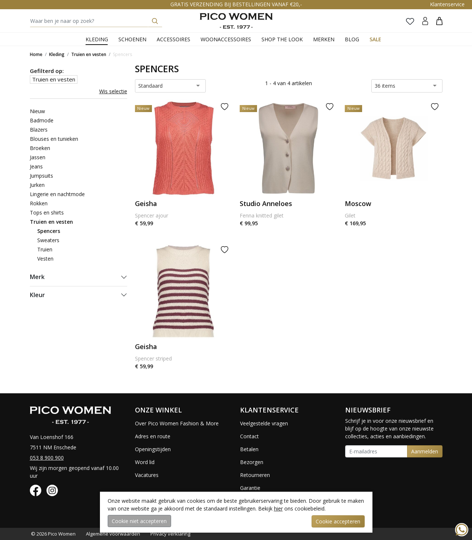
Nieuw (37, 111)
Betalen (249, 449)
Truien (44, 249)
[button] (439, 21)
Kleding (97, 39)
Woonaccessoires (226, 39)
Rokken (39, 203)
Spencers (122, 54)
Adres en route (152, 436)
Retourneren (255, 474)
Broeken (40, 147)
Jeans (36, 166)
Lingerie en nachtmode (57, 194)
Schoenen (132, 39)
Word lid (145, 462)
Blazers (39, 129)
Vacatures (147, 474)
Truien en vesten (88, 54)
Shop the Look (282, 39)
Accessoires (173, 39)
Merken (323, 39)
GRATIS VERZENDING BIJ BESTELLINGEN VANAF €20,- (236, 4)
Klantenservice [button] (447, 4)
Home (36, 54)
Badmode (41, 120)
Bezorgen (251, 462)
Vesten (45, 258)
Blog (352, 39)
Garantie (250, 487)
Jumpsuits (41, 175)
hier (278, 508)
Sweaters (48, 240)
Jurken (37, 184)
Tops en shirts (47, 212)
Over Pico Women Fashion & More (177, 423)
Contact (249, 436)
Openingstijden (153, 449)
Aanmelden (424, 451)
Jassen (37, 157)
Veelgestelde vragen (264, 423)
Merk (37, 277)
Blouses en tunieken (54, 138)
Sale (375, 39)
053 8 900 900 (47, 457)
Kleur (37, 295)
